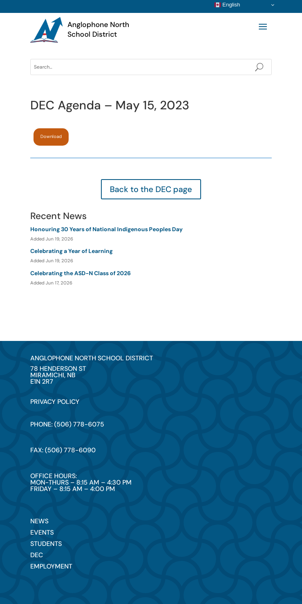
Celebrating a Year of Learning (71, 251)
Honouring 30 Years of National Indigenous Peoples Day (106, 229)
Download (51, 136)
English (227, 5)
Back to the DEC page (151, 189)
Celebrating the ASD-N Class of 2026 (80, 273)
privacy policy (55, 401)
